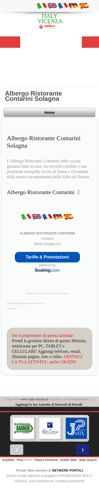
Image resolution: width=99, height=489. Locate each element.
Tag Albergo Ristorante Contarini (25, 303)
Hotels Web (68, 460)
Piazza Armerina (46, 460)
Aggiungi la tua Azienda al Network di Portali (48, 404)
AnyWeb (8, 460)
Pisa (20, 460)
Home (49, 112)
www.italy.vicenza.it (34, 399)
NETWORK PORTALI (67, 470)
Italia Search (88, 460)
